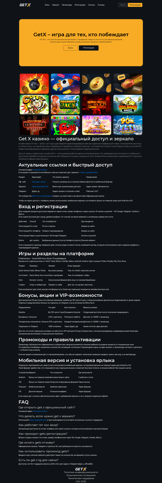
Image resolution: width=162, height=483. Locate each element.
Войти (123, 5)
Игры (47, 5)
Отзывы (101, 5)
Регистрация (80, 5)
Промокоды (67, 5)
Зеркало (55, 5)
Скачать (91, 5)
